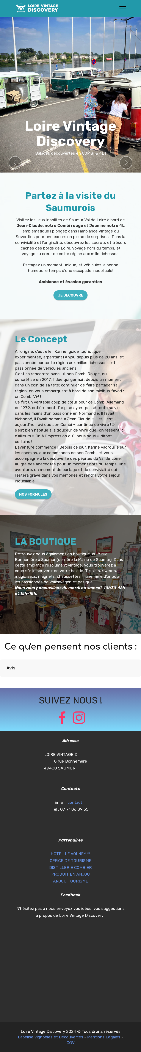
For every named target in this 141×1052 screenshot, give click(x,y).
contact (75, 802)
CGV (71, 1042)
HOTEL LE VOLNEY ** (71, 853)
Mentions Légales (103, 1037)
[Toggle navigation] (122, 8)
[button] (15, 162)
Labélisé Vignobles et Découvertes (50, 1037)
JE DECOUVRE (70, 295)
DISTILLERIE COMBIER (70, 867)
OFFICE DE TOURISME (70, 860)
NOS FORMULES (33, 494)
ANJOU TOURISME (70, 881)
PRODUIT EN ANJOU (70, 874)
